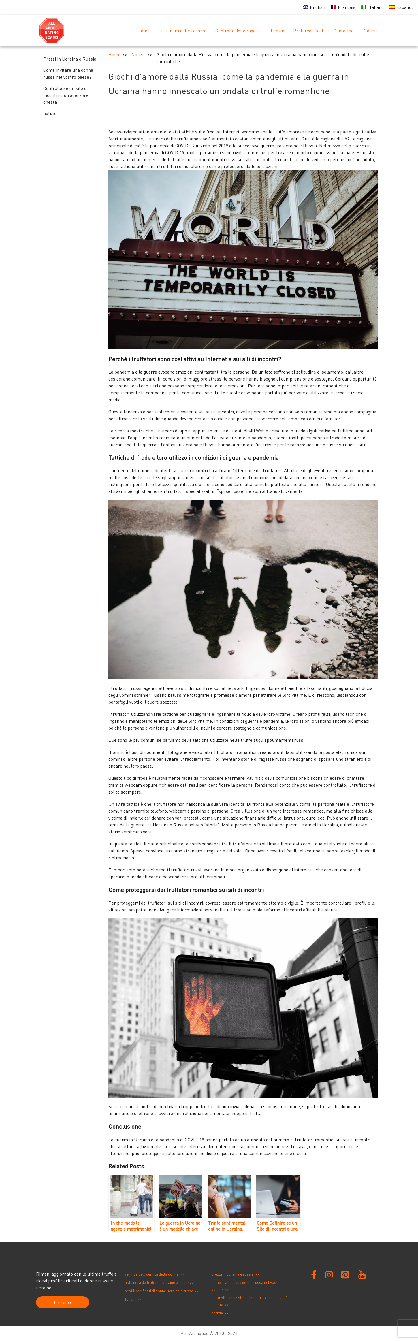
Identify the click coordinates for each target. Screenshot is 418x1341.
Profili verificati (309, 30)
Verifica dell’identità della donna (151, 1274)
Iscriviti (60, 1302)
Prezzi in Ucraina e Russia (69, 59)
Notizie (371, 30)
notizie (50, 113)
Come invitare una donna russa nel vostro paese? (68, 73)
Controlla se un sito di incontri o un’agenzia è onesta (66, 95)
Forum (277, 30)
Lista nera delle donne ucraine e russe (157, 1282)
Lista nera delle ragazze (182, 30)
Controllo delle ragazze (238, 30)
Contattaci (344, 30)
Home (144, 30)
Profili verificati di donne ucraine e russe (159, 1290)
